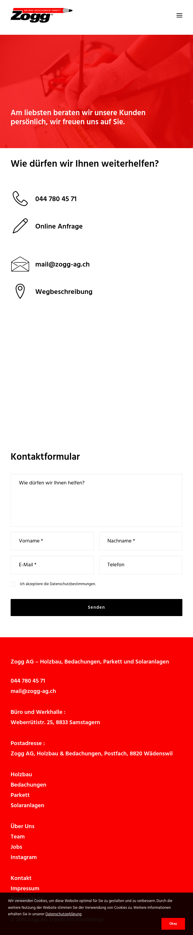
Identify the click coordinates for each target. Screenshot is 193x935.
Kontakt (21, 878)
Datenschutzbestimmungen (72, 584)
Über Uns (23, 826)
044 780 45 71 (28, 681)
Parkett (112, 662)
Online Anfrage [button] (59, 226)
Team (18, 837)
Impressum (25, 888)
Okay (173, 924)
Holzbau (50, 662)
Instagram (24, 857)
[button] (179, 15)
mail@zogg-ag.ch (33, 691)
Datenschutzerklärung (63, 914)
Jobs (16, 847)
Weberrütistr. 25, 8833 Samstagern (55, 722)
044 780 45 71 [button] (56, 199)
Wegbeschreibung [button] (64, 292)
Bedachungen (82, 662)
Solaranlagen (152, 662)
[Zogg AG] (42, 15)
